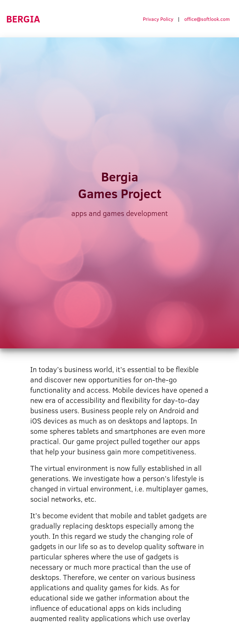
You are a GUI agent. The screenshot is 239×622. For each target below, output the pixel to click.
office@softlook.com (207, 19)
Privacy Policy (158, 19)
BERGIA (23, 18)
